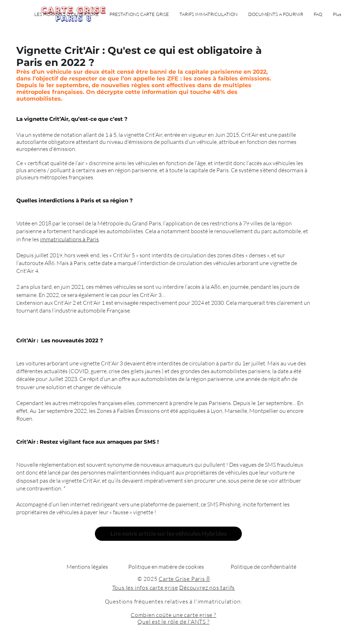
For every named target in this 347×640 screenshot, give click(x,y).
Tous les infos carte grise (145, 587)
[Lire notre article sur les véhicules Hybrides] (168, 534)
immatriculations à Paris (69, 239)
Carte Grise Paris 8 (184, 578)
